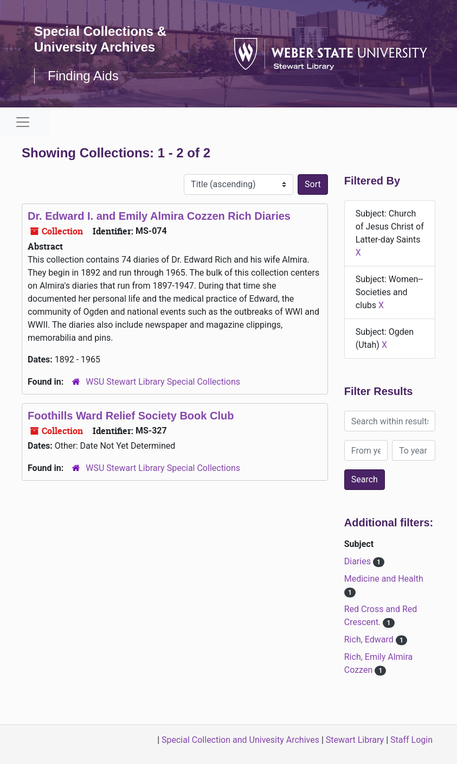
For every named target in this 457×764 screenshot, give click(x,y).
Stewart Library (355, 740)
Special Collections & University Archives (100, 39)
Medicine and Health (383, 579)
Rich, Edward (370, 639)
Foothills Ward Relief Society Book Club (131, 416)
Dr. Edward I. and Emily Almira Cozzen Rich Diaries (159, 216)
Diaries (358, 561)
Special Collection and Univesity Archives (240, 740)
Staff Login (411, 740)
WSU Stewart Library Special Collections (163, 382)
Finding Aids (83, 75)
